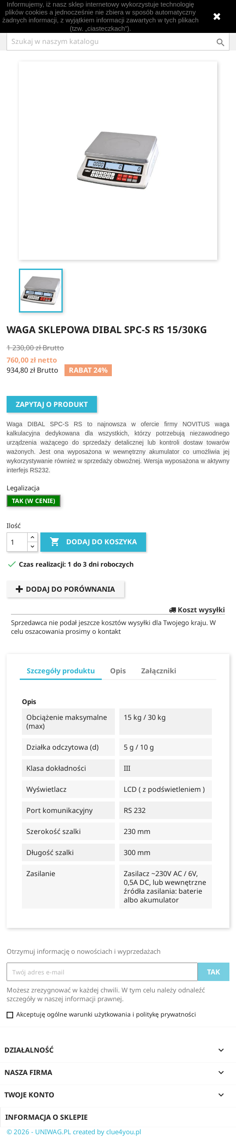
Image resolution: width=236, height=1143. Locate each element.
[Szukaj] (118, 41)
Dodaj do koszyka (93, 542)
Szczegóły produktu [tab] (61, 671)
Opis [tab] (118, 671)
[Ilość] (17, 542)
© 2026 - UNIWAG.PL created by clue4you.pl (74, 1131)
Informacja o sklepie (46, 1117)
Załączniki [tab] (158, 671)
